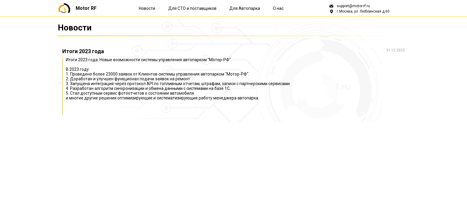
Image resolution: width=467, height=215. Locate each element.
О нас (278, 8)
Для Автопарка (245, 8)
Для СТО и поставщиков (192, 8)
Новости (147, 8)
